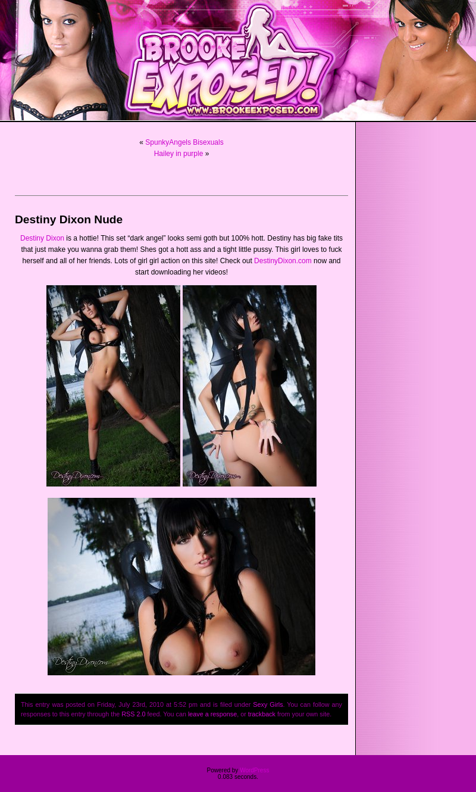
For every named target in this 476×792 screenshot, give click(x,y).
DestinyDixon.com (283, 261)
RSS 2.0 (133, 714)
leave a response (212, 714)
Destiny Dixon (42, 238)
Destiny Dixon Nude (69, 219)
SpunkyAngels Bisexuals (184, 142)
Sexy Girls (268, 704)
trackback (261, 714)
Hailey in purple (178, 153)
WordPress (254, 770)
